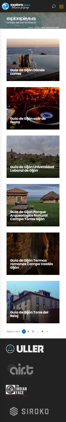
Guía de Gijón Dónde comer (27, 71)
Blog (37, 27)
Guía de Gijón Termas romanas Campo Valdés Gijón (31, 264)
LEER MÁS (12, 40)
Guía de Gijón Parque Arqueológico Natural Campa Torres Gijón (29, 215)
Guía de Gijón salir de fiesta (28, 120)
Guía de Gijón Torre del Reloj (29, 314)
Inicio (30, 27)
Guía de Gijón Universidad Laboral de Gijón (32, 168)
